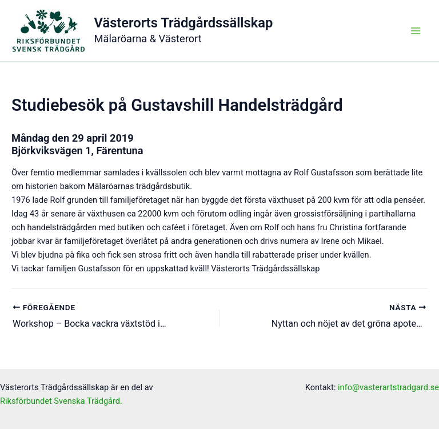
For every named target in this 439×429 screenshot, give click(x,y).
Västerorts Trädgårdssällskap (183, 23)
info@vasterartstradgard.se (388, 387)
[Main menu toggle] (416, 31)
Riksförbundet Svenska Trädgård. (61, 401)
